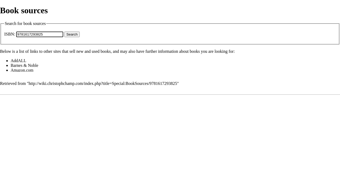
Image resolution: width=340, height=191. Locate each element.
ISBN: (9, 34)
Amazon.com (22, 70)
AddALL (18, 60)
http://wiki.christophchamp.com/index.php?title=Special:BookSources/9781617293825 (103, 83)
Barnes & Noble (24, 65)
